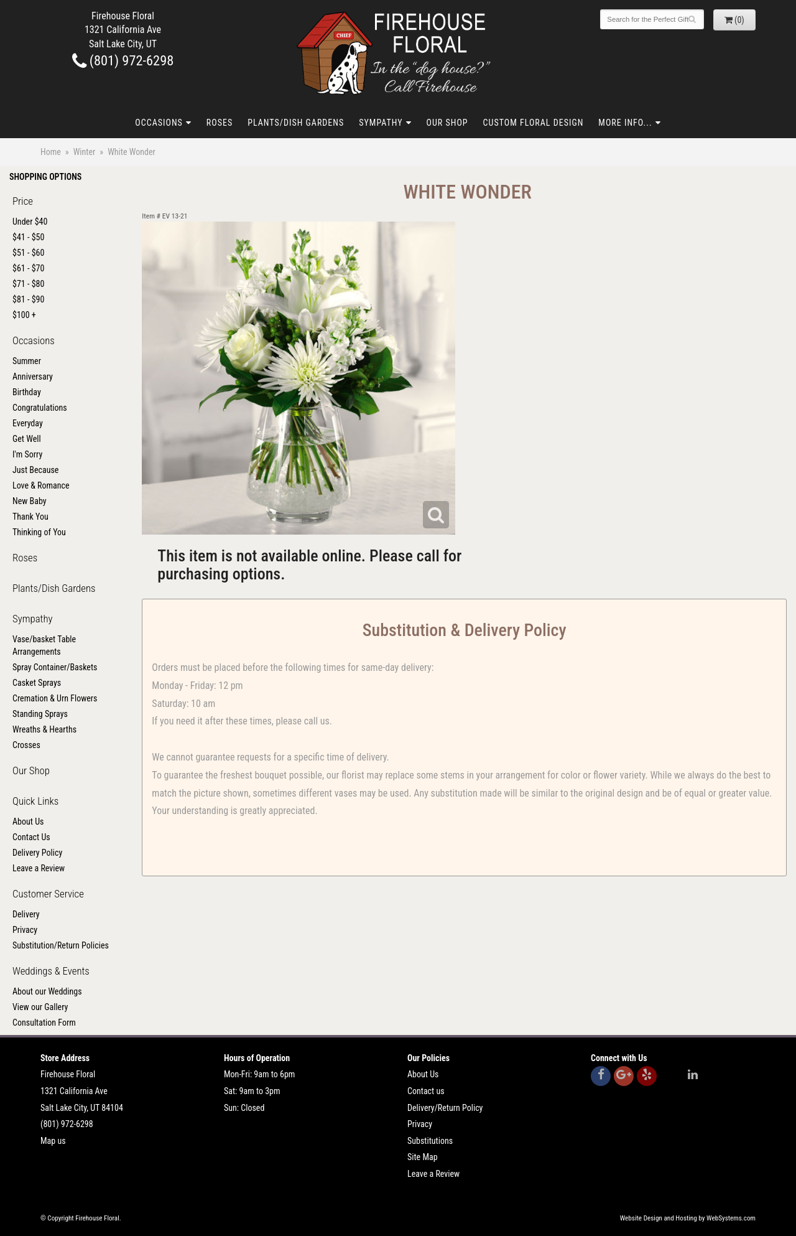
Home (50, 152)
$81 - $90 (28, 299)
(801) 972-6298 (123, 60)
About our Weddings (47, 991)
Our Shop (447, 123)
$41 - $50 (28, 237)
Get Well (26, 439)
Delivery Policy (37, 853)
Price (22, 201)
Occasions (158, 123)
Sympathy (380, 123)
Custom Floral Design (533, 123)
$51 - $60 (28, 253)
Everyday (27, 423)
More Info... (625, 123)
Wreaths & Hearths (44, 729)
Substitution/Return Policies (60, 945)
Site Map (422, 1157)
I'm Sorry (27, 454)
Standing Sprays (40, 714)
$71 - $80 (28, 284)
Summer (26, 361)
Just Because (35, 470)
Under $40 (29, 222)
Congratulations (39, 408)
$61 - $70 (28, 268)
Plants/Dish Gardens (296, 123)
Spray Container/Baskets (54, 667)
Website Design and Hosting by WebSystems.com (688, 1218)
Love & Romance (41, 485)
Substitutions (430, 1141)
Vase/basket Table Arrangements (44, 645)
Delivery (26, 914)
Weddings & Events (51, 971)
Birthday (26, 392)
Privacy (24, 930)
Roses (219, 123)
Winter (84, 152)
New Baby (29, 501)
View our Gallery (40, 1007)
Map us (53, 1141)
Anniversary (32, 377)
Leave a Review (38, 868)
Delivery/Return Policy (445, 1108)
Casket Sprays (36, 683)
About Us (28, 821)
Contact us (426, 1091)
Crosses (26, 745)
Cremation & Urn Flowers (55, 698)
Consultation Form (44, 1023)
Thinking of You (39, 532)
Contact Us (31, 837)
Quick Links (35, 801)
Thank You (30, 517)
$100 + (24, 315)
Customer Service (48, 893)
